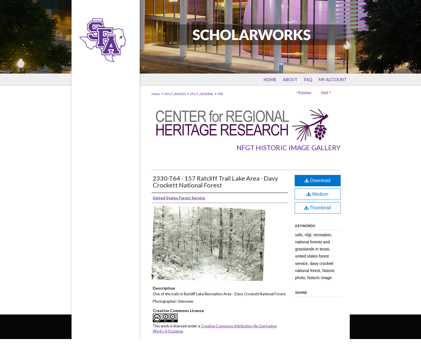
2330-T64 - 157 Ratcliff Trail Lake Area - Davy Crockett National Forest (215, 181)
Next (324, 92)
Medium (317, 194)
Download (317, 180)
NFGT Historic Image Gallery (288, 147)
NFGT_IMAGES (175, 94)
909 (220, 94)
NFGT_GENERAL (201, 94)
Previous (304, 92)
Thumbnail (317, 207)
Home (156, 94)
